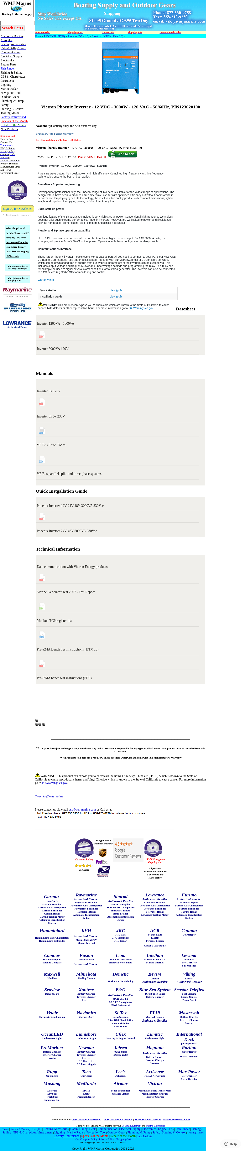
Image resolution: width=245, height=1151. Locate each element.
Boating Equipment (131, 1125)
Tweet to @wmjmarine (49, 796)
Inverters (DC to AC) (78, 36)
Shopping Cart (123, 1139)
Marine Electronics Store (176, 1119)
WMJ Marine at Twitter (148, 1119)
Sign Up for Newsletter (17, 208)
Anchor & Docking (20, 1129)
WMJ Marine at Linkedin (118, 1119)
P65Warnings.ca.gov (140, 308)
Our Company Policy (86, 1139)
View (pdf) (116, 290)
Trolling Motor (195, 1132)
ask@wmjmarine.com (82, 809)
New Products (145, 1136)
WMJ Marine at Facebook (86, 1119)
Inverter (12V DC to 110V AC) (107, 36)
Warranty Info (46, 279)
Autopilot (37, 1129)
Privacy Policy (106, 1139)
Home (38, 36)
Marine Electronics (155, 1125)
